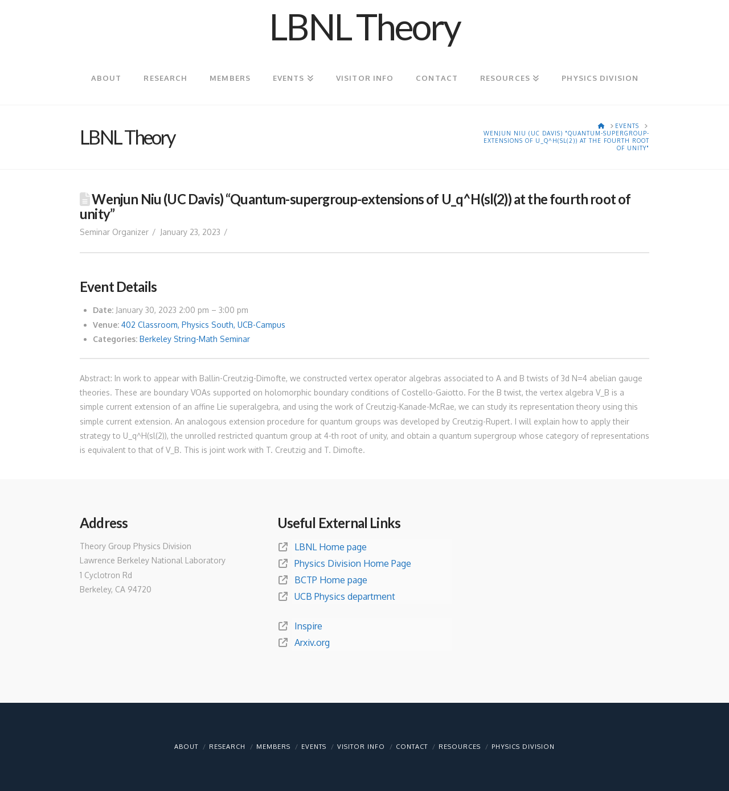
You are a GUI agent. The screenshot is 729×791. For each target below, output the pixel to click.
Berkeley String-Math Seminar (195, 339)
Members (273, 747)
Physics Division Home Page (352, 563)
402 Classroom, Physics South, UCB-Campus (203, 324)
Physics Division (523, 747)
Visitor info (361, 747)
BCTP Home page (330, 580)
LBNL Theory (364, 27)
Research (227, 747)
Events (313, 747)
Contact (412, 747)
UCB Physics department (344, 596)
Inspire (308, 626)
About (186, 747)
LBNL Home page (330, 547)
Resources (460, 747)
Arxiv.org (312, 642)
